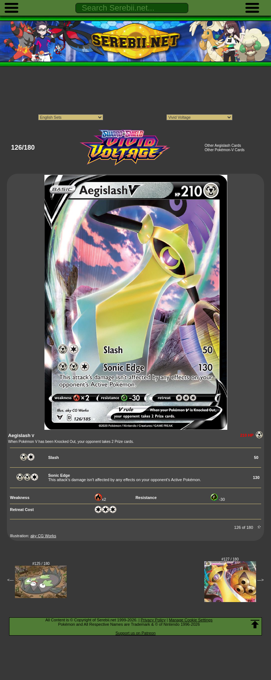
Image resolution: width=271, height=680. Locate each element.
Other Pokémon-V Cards (225, 150)
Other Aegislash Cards (223, 146)
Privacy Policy (153, 620)
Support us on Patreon (135, 633)
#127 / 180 (230, 559)
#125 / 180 (41, 564)
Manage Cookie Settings (191, 620)
